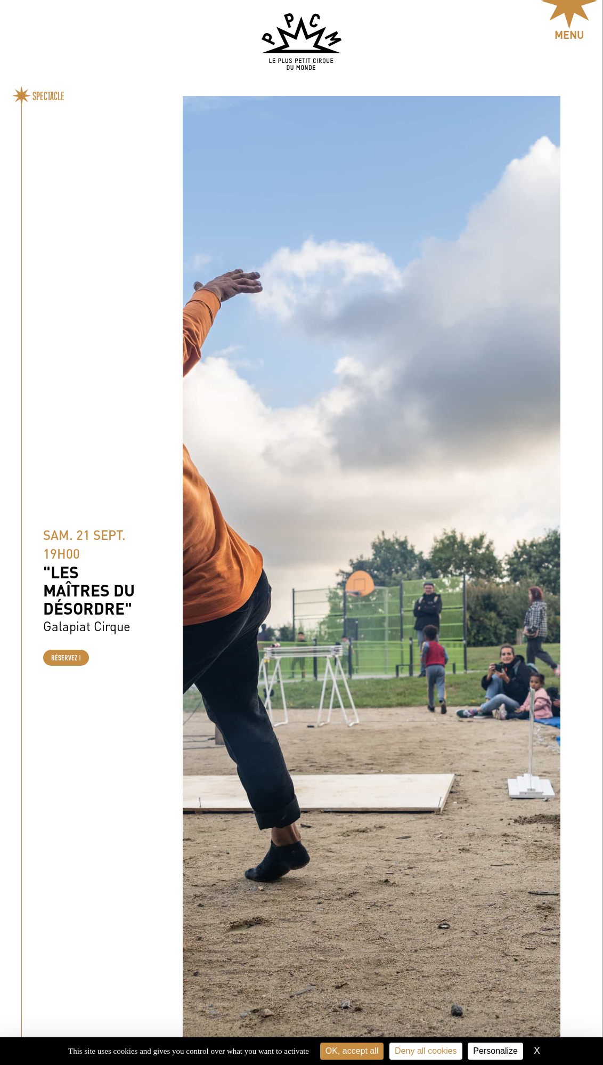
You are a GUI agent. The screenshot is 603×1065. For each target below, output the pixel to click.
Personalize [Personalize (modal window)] (495, 1050)
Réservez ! (66, 657)
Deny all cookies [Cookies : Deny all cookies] (426, 1050)
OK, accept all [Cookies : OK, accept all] (352, 1050)
